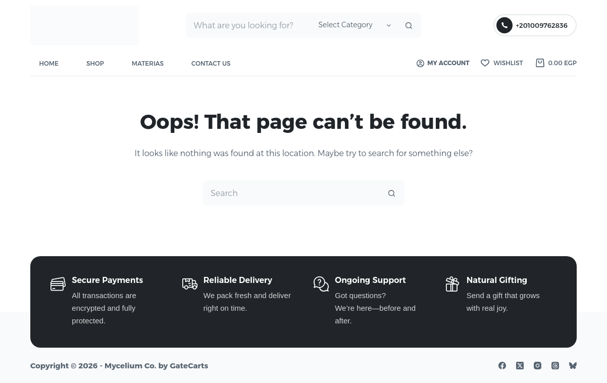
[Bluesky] (573, 365)
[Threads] (555, 365)
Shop (95, 63)
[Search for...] (248, 25)
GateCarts (189, 365)
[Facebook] (502, 365)
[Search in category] (353, 25)
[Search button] (408, 25)
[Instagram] (537, 365)
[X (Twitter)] (520, 365)
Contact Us (211, 63)
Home (49, 63)
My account (443, 63)
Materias (148, 63)
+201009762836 (532, 25)
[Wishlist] (502, 63)
